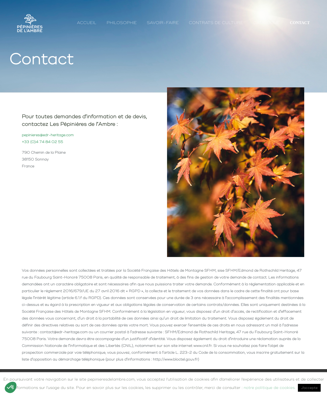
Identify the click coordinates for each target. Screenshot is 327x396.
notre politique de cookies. (269, 387)
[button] (11, 387)
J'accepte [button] (309, 388)
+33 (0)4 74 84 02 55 (42, 142)
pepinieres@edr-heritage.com (48, 135)
